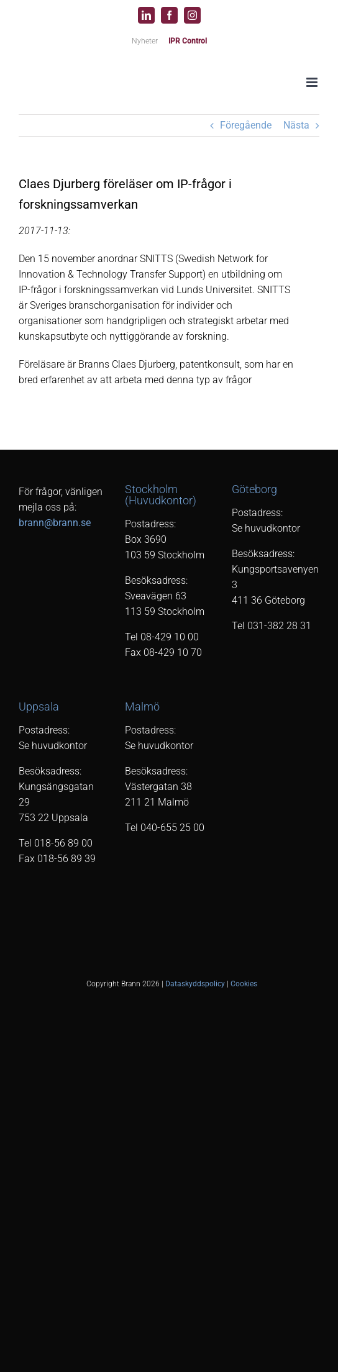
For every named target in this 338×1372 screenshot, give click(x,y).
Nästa (296, 125)
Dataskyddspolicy (195, 983)
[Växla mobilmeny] (312, 82)
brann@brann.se (55, 523)
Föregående (246, 125)
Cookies (244, 983)
